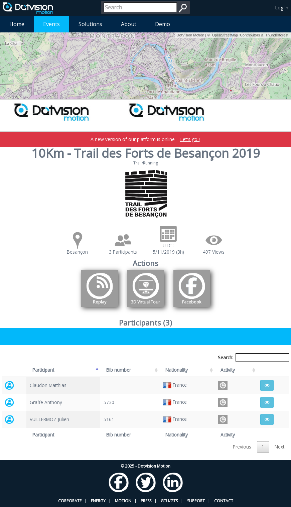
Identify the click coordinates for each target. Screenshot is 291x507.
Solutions (90, 24)
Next (279, 446)
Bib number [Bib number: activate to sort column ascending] (118, 370)
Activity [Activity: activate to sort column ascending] (228, 370)
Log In (281, 7)
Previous (242, 446)
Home (16, 24)
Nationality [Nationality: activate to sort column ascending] (176, 370)
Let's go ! (190, 139)
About (128, 24)
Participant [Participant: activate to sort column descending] (43, 370)
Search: (253, 357)
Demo (162, 24)
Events (51, 24)
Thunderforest (277, 35)
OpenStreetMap (225, 35)
